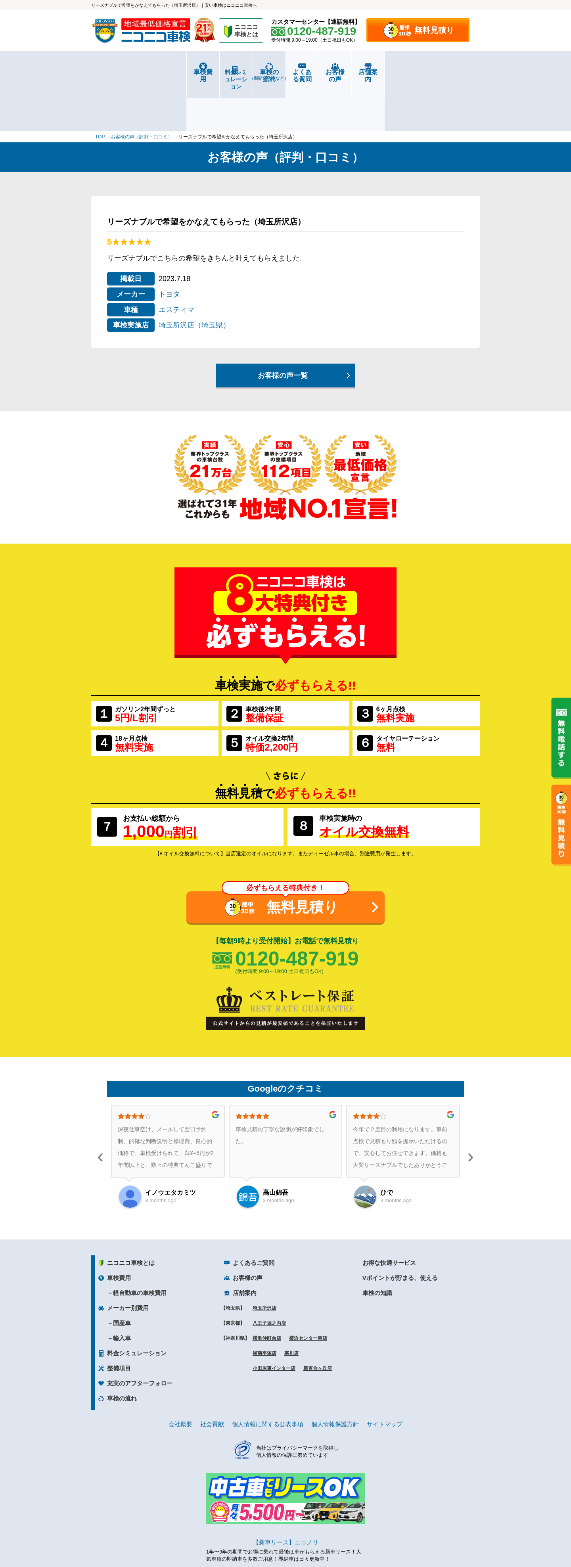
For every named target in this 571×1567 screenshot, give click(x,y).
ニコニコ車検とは (131, 1215)
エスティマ (176, 262)
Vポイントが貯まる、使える (400, 1230)
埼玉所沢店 (264, 1260)
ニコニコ (246, 31)
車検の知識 (377, 1245)
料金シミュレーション (189, 72)
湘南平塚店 (264, 1305)
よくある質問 (318, 72)
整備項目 (119, 1320)
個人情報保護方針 (335, 1376)
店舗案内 (447, 72)
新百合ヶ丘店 (317, 1321)
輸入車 (122, 1290)
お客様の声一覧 (283, 328)
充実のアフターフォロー (139, 1335)
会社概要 (180, 1376)
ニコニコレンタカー (276, 1539)
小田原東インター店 (274, 1321)
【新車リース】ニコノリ (285, 1494)
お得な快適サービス (389, 1215)
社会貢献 (212, 1376)
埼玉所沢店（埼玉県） (194, 278)
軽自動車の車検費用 (140, 1245)
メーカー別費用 (128, 1260)
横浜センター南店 (308, 1290)
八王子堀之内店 (269, 1275)
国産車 (122, 1275)
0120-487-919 (296, 911)
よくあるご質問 (253, 1215)
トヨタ (169, 247)
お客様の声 (383, 72)
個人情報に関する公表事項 (267, 1376)
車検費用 (123, 72)
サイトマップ (384, 1376)
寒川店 (291, 1305)
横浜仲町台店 (267, 1290)
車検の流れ (253, 74)
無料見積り (434, 30)
